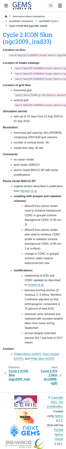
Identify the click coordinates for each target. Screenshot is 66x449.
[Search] (51, 6)
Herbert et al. (36, 284)
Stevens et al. (28, 190)
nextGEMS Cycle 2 (48, 21)
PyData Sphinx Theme (58, 434)
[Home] (6, 16)
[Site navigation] (6, 6)
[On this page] (60, 6)
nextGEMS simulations (21, 21)
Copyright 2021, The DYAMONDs (55, 402)
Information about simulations (28, 16)
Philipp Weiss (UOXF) (27, 354)
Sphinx (59, 415)
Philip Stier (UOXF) (42, 358)
